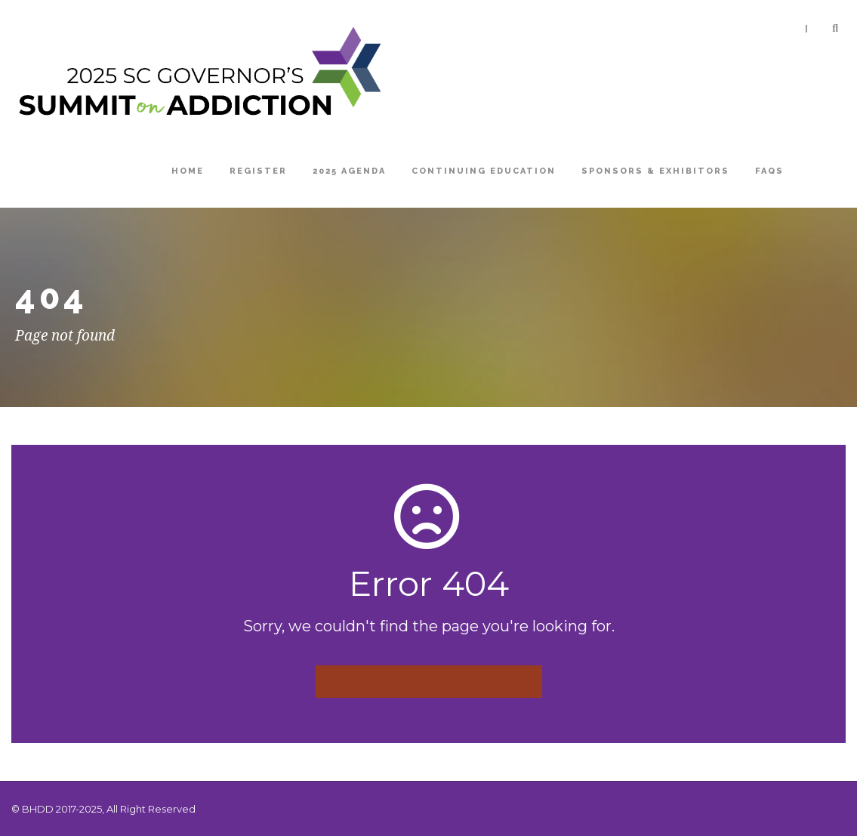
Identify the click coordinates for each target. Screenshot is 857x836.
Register (258, 171)
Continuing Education (484, 171)
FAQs (769, 171)
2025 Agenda (349, 171)
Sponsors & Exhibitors (655, 171)
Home (187, 171)
